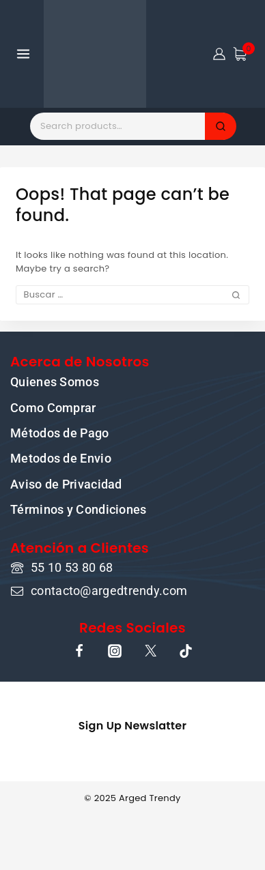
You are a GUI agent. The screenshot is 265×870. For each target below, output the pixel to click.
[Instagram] (114, 651)
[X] (150, 651)
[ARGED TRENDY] (95, 54)
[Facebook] (79, 651)
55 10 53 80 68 (72, 567)
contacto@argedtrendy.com (109, 590)
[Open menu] (23, 53)
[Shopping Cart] (244, 54)
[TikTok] (185, 651)
